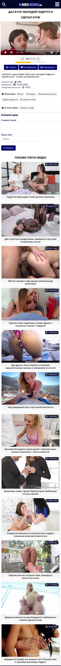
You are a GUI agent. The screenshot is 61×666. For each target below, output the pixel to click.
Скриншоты (47, 67)
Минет (20, 94)
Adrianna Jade (27, 108)
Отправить (8, 148)
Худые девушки (10, 99)
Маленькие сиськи (47, 94)
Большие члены (28, 99)
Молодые (31, 94)
